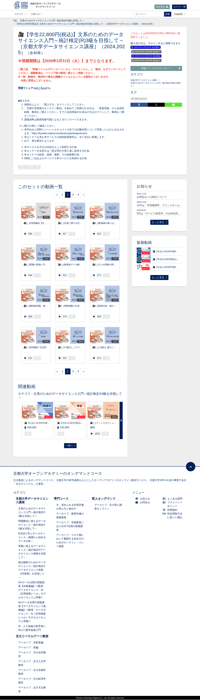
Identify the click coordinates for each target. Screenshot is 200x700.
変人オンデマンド (104, 499)
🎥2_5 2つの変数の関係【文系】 (108, 265)
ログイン (179, 6)
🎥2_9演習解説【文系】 (35, 347)
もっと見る (159, 222)
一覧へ (70, 446)
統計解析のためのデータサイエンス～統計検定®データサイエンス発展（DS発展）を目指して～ (32, 570)
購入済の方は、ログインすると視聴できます (155, 43)
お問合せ (143, 502)
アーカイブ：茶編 (28, 647)
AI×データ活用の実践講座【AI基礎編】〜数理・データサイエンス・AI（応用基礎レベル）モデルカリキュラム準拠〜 (32, 590)
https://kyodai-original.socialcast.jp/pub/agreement (59, 133)
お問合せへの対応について (152, 197)
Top (15, 21)
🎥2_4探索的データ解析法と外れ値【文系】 (79, 265)
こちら (41, 88)
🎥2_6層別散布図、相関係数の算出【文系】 (45, 306)
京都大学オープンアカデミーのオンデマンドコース (57, 474)
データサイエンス (138, 99)
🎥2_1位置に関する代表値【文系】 (75, 223)
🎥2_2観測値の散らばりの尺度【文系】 (111, 223)
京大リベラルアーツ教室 (32, 636)
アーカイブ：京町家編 (30, 642)
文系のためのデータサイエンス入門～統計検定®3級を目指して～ (52, 21)
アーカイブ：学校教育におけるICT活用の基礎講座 (70, 526)
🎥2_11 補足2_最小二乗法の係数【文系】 (113, 347)
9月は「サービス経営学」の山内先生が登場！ (162, 213)
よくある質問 (173, 499)
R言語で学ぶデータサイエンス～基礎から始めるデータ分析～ (32, 538)
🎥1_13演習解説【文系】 (36, 223)
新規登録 (162, 6)
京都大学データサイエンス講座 (143, 80)
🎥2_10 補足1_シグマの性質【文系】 (76, 347)
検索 (167, 14)
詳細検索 (179, 14)
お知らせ (36, 14)
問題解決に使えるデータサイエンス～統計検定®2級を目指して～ (32, 525)
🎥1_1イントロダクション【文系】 (107, 423)
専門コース (61, 499)
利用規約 (170, 510)
